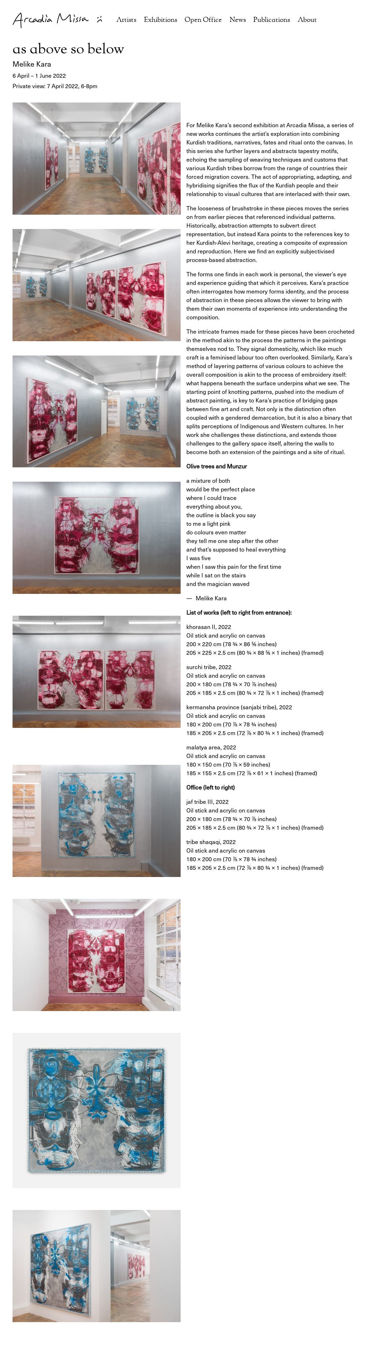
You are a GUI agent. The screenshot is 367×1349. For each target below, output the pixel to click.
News (238, 20)
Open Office (203, 20)
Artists (126, 20)
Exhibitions (160, 20)
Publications (271, 20)
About (307, 20)
